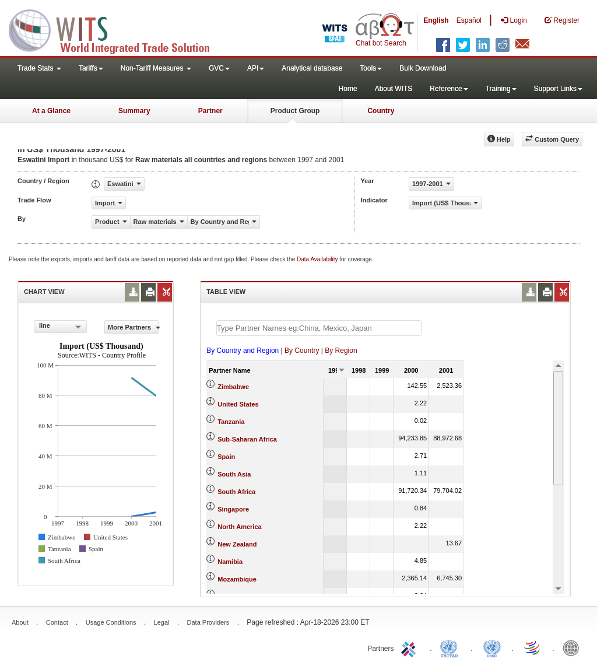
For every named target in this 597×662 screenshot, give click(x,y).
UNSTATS (492, 647)
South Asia (234, 474)
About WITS (394, 89)
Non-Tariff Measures (156, 68)
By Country (302, 350)
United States (237, 404)
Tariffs (91, 68)
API (255, 68)
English (435, 20)
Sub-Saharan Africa (247, 439)
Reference (449, 89)
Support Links (558, 89)
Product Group (295, 111)
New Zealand (237, 544)
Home (348, 89)
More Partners (133, 327)
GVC (219, 68)
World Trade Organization (533, 647)
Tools (371, 68)
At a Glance (51, 111)
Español (469, 20)
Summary (134, 111)
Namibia (230, 561)
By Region (341, 350)
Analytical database (312, 68)
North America (239, 526)
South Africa (236, 491)
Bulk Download (422, 68)
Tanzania (230, 421)
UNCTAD (451, 647)
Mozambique (237, 579)
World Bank (573, 647)
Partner (210, 111)
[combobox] (60, 326)
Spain (226, 456)
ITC (410, 647)
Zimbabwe (233, 386)
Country (380, 111)
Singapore (233, 509)
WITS (116, 29)
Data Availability (318, 259)
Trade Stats (39, 68)
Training (501, 89)
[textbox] (319, 328)
